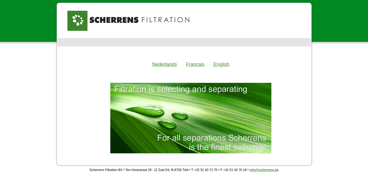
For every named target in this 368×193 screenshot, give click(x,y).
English (221, 64)
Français (195, 64)
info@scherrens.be (264, 170)
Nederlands (164, 64)
